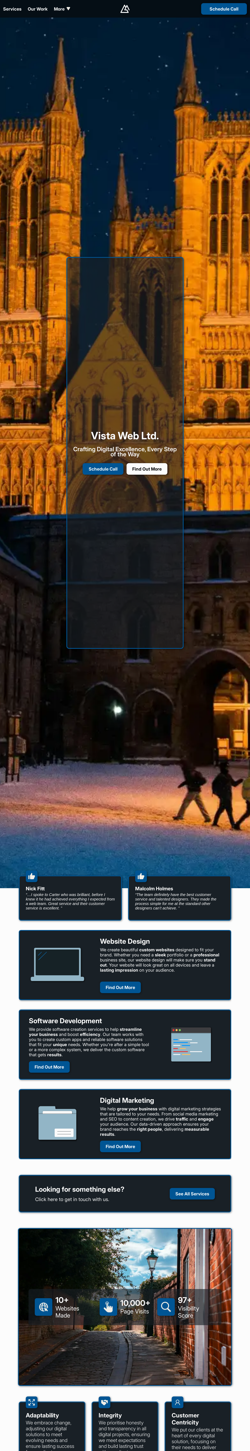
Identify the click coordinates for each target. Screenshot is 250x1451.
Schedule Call (103, 469)
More (62, 9)
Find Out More (147, 469)
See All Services (192, 1193)
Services (12, 9)
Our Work (38, 9)
